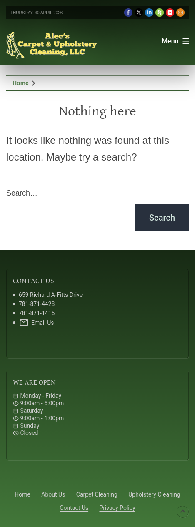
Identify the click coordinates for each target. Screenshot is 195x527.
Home (20, 83)
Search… (22, 193)
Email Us (36, 323)
